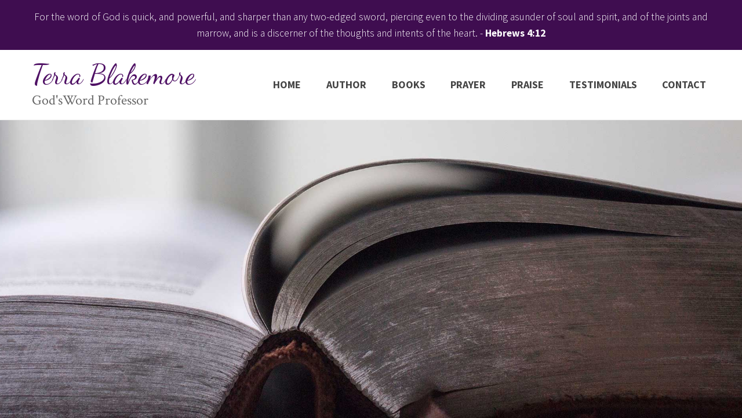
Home (287, 84)
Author (346, 84)
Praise (527, 84)
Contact (684, 84)
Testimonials (603, 84)
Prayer (468, 84)
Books (408, 84)
